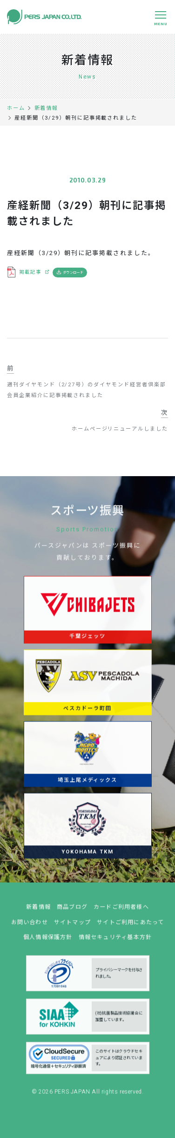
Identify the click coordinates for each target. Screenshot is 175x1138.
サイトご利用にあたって (130, 926)
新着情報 (38, 911)
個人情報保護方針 (48, 941)
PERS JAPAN (73, 1096)
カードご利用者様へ (121, 911)
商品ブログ (72, 911)
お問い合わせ (29, 926)
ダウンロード (73, 272)
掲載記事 (30, 272)
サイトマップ (72, 926)
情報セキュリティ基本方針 (115, 941)
